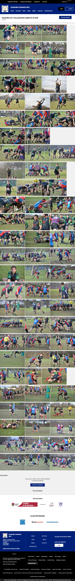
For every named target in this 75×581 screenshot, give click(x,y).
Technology (58, 556)
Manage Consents (61, 560)
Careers (51, 556)
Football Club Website (24, 569)
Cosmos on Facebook (25, 1)
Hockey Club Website (46, 569)
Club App (44, 1)
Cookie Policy (50, 560)
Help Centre (31, 556)
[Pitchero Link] (70, 2)
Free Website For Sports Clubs (10, 569)
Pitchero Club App (67, 569)
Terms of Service (32, 560)
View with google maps (11, 548)
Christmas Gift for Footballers (50, 572)
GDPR (64, 556)
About (37, 556)
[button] (12, 11)
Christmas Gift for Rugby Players (65, 572)
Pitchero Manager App (8, 572)
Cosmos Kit (37, 1)
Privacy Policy (42, 560)
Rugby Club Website (56, 569)
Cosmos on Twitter (13, 1)
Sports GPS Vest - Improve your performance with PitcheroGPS (28, 572)
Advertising (44, 556)
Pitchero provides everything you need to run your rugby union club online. (14, 559)
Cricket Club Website (34, 569)
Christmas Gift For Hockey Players (37, 576)
